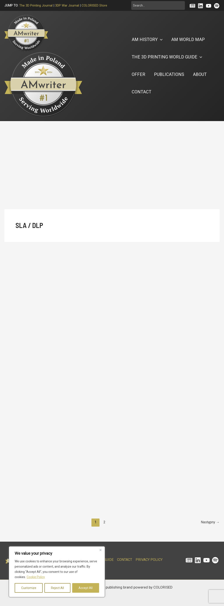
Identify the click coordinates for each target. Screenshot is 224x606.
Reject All (57, 588)
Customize (28, 588)
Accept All (86, 588)
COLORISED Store (94, 5)
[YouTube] (209, 6)
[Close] (100, 550)
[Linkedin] (200, 6)
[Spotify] (217, 6)
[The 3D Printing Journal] (189, 560)
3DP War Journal (67, 5)
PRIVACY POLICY (149, 560)
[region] (57, 571)
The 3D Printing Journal (35, 5)
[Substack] (192, 6)
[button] (147, 39)
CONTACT (124, 560)
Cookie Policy (36, 577)
